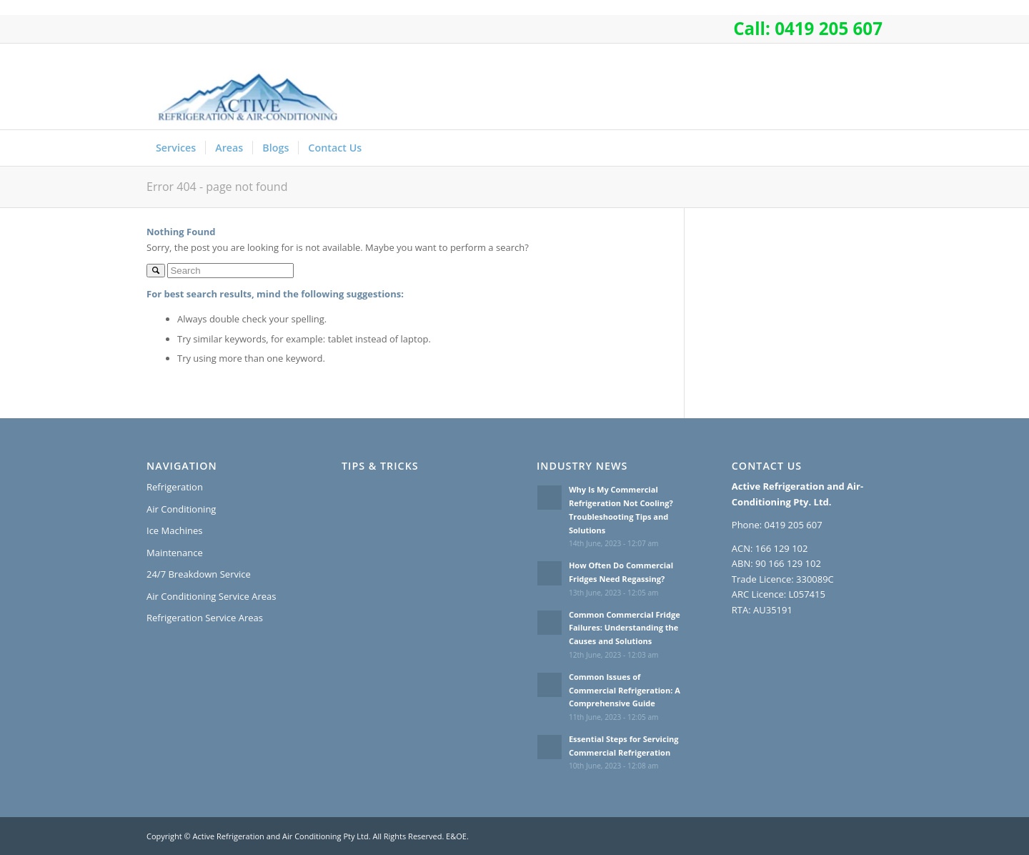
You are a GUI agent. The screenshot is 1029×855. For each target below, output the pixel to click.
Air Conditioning (181, 509)
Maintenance (174, 552)
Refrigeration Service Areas (204, 617)
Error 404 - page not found (216, 186)
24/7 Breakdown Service (198, 574)
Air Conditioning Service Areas (211, 596)
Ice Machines (174, 530)
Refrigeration (174, 486)
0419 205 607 (829, 28)
